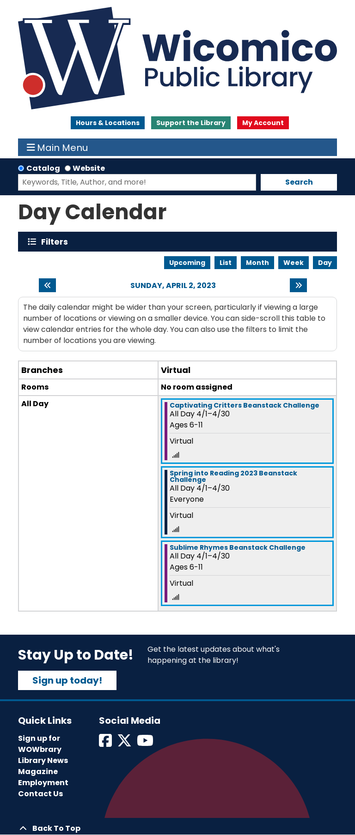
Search (299, 182)
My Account (263, 122)
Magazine (38, 771)
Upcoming (187, 262)
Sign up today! (67, 680)
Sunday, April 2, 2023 (173, 285)
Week (293, 262)
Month (257, 262)
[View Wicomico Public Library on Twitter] (125, 743)
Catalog (43, 168)
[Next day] (298, 285)
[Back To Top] (177, 829)
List (226, 262)
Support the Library (191, 122)
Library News (43, 760)
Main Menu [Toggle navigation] (57, 147)
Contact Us (40, 793)
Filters (56, 241)
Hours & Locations (108, 122)
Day (325, 262)
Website (89, 168)
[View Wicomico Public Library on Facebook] (106, 743)
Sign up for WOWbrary (39, 744)
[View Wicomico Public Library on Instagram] (146, 743)
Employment (43, 782)
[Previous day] (47, 285)
